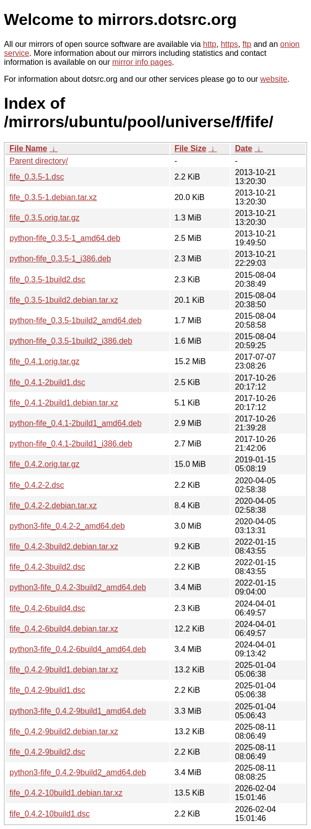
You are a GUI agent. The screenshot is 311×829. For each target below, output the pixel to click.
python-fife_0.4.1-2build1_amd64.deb (75, 423)
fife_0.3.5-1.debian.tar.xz (53, 197)
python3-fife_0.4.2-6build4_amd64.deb (77, 649)
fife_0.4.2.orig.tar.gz (44, 464)
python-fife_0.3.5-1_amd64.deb (64, 238)
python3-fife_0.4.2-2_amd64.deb (67, 526)
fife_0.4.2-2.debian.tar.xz (53, 505)
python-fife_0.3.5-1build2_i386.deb (70, 341)
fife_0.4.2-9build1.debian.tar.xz (63, 669)
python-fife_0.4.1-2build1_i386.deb (70, 443)
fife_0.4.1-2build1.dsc (47, 382)
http (209, 44)
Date (243, 148)
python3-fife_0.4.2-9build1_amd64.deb (77, 711)
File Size (190, 148)
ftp (246, 44)
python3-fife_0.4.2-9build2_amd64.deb (77, 772)
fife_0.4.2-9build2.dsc (47, 752)
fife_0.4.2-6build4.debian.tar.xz (63, 628)
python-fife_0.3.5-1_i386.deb (60, 258)
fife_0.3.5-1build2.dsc (47, 279)
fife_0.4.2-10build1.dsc (49, 814)
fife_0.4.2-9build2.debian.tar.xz (63, 731)
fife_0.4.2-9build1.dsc (47, 690)
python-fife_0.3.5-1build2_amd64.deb (75, 320)
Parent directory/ (38, 161)
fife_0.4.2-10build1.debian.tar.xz (66, 793)
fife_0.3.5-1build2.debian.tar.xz (63, 300)
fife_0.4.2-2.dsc (36, 485)
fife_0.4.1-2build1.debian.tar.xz (63, 403)
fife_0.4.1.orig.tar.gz (44, 361)
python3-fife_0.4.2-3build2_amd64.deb (77, 587)
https (229, 44)
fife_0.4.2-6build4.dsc (47, 608)
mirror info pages (142, 62)
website (273, 79)
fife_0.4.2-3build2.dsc (47, 567)
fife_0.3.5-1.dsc (36, 177)
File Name (28, 148)
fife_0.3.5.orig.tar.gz (44, 217)
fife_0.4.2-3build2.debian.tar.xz (63, 546)
